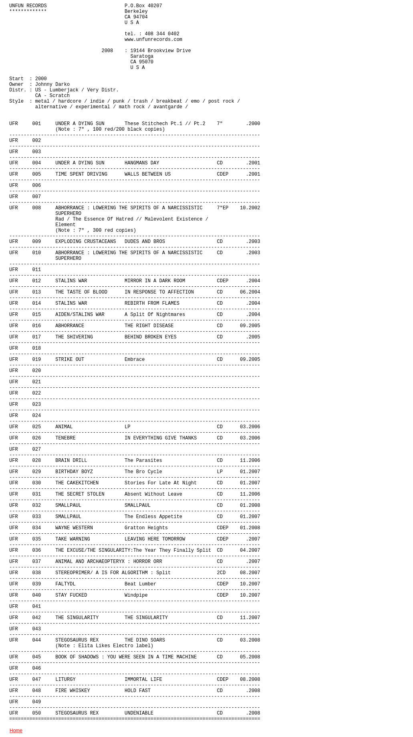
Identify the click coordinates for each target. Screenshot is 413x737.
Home (16, 730)
